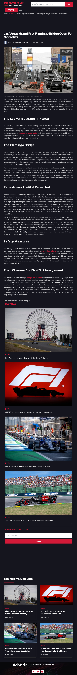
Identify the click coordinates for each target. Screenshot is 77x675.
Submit (38, 541)
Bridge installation (34, 278)
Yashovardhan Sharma (22, 42)
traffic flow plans (48, 251)
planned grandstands (28, 133)
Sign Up (11, 10)
